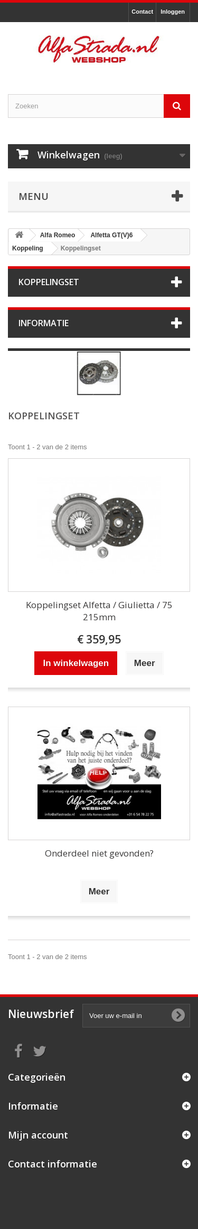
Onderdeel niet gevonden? (99, 853)
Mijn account (38, 1135)
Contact (142, 11)
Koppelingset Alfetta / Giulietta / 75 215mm (99, 611)
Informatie (43, 323)
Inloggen (173, 11)
